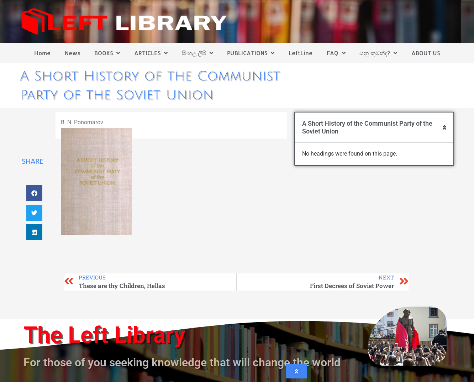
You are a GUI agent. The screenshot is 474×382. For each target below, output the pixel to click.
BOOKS (107, 53)
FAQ (336, 53)
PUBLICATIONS (250, 53)
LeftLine (300, 53)
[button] (34, 193)
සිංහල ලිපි (197, 53)
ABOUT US (425, 53)
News (72, 53)
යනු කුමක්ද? (378, 53)
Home (42, 53)
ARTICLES (151, 53)
